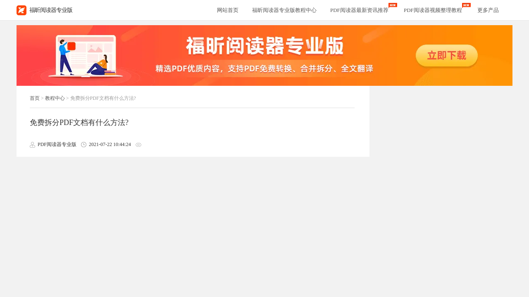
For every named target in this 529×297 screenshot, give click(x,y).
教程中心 (55, 98)
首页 (35, 98)
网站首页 (227, 10)
